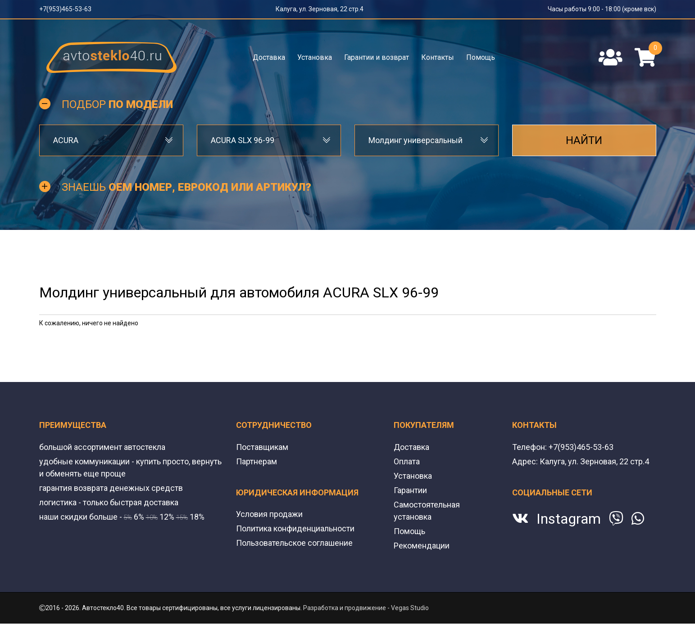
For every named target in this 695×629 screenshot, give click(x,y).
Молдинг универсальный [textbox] (415, 140)
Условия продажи (269, 514)
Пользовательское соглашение (294, 543)
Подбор (117, 104)
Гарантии (410, 490)
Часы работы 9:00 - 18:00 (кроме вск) (602, 9)
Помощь (480, 57)
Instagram (568, 518)
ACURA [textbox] (65, 140)
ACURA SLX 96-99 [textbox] (242, 140)
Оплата (407, 461)
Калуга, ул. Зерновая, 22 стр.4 (319, 9)
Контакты (437, 57)
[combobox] (111, 140)
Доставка (269, 57)
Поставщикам (262, 447)
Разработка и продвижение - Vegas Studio (366, 607)
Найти (584, 140)
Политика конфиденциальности (295, 528)
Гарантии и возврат (376, 57)
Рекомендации (422, 545)
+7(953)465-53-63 (65, 9)
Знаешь (186, 187)
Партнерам (256, 461)
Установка (314, 57)
